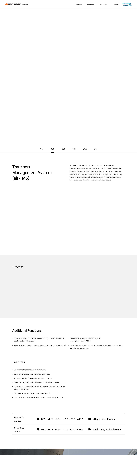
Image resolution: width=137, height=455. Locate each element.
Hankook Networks (16, 4)
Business (78, 4)
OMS (63, 149)
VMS (95, 149)
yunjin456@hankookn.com (107, 429)
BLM (74, 149)
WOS (84, 149)
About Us (103, 4)
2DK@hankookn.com (104, 419)
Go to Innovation (127, 4)
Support (115, 4)
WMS (41, 149)
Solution (90, 4)
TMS (52, 149)
